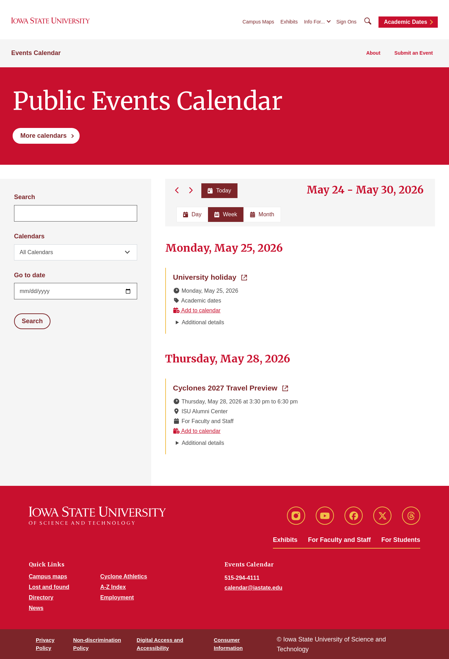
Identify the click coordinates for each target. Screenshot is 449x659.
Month (262, 214)
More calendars (43, 135)
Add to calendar (197, 310)
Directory (41, 597)
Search (24, 197)
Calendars (29, 236)
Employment (117, 597)
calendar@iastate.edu (253, 588)
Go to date (29, 275)
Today (219, 190)
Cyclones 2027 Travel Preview (230, 387)
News (36, 608)
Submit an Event (413, 53)
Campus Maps (258, 22)
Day (192, 214)
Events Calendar (36, 52)
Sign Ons (346, 22)
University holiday (210, 276)
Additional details (203, 322)
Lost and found (49, 587)
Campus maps (48, 576)
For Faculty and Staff (339, 539)
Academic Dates (405, 22)
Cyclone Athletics (123, 576)
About (373, 53)
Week (225, 214)
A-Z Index (113, 587)
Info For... (314, 22)
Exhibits (289, 22)
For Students (400, 539)
